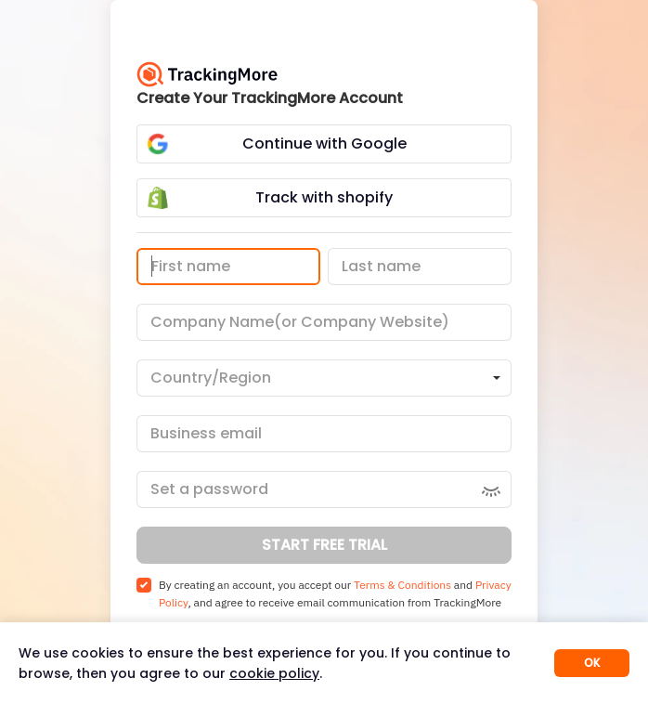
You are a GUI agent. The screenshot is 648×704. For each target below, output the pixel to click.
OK (592, 663)
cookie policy (274, 673)
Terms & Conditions (402, 585)
